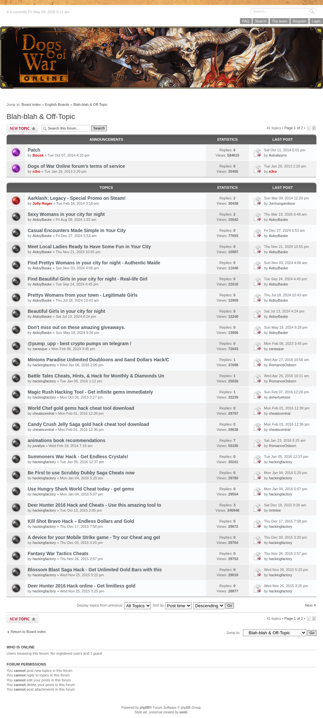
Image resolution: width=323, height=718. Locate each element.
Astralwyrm (278, 155)
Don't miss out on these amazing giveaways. (76, 327)
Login (316, 21)
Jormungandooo (282, 203)
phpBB (145, 707)
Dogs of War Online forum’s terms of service (76, 166)
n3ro (37, 171)
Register (299, 21)
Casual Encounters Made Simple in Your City (77, 230)
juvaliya (39, 446)
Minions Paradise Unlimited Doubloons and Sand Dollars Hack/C (98, 359)
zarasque (40, 349)
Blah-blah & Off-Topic (90, 104)
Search (260, 21)
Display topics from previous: (114, 605)
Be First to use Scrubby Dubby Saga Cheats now (81, 472)
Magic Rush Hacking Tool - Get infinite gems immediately (90, 392)
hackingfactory (44, 365)
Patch (34, 150)
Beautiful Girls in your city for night (66, 311)
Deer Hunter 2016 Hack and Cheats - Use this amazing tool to (94, 505)
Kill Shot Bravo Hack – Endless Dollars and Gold (81, 521)
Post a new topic (22, 128)
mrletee (275, 510)
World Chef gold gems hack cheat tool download (81, 408)
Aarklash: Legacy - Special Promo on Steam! (77, 198)
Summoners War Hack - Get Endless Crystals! (78, 456)
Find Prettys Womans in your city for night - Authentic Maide (94, 262)
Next (308, 605)
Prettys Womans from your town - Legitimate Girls (82, 295)
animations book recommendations (66, 440)
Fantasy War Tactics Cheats (58, 553)
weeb (183, 712)
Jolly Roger (42, 203)
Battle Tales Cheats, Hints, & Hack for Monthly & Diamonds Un (96, 375)
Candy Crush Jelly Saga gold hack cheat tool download (88, 424)
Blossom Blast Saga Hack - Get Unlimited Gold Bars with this (95, 569)
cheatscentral (43, 413)
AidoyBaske (42, 220)
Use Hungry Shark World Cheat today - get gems (81, 489)
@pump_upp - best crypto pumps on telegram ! (80, 343)
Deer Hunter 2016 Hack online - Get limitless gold (81, 585)
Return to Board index (28, 632)
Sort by (172, 605)
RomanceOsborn (282, 365)
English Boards (57, 104)
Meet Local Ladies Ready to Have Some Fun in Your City (89, 246)
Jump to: (233, 633)
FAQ (246, 21)
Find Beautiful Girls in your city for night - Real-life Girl (87, 279)
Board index (31, 104)
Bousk (38, 155)
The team (279, 21)
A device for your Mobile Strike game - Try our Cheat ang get (94, 537)
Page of (293, 128)
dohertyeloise (279, 397)
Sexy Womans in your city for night (66, 214)
